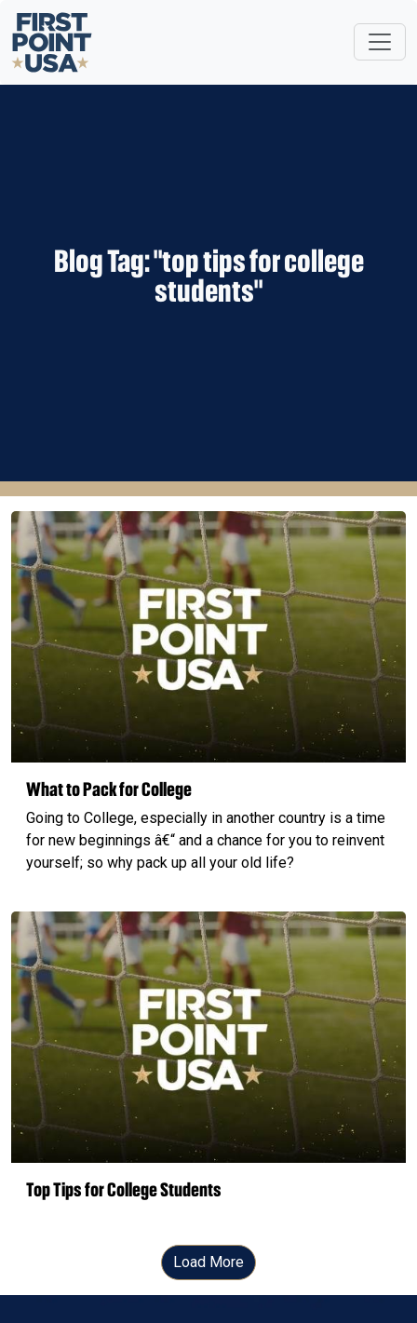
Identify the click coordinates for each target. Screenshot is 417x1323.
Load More (208, 1262)
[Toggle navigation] (380, 42)
